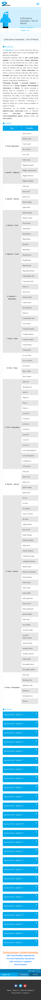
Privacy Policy (16, 993)
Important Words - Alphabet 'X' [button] (13, 924)
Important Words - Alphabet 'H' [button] (13, 778)
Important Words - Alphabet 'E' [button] (13, 751)
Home (9, 990)
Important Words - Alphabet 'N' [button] (13, 833)
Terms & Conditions (27, 990)
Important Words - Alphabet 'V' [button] (13, 906)
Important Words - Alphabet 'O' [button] (13, 842)
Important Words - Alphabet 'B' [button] (13, 724)
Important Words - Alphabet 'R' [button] (13, 869)
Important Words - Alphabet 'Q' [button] (13, 860)
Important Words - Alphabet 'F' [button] (13, 760)
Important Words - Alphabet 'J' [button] (13, 796)
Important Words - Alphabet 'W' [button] (14, 915)
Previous (23, 974)
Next (35, 974)
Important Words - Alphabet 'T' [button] (13, 888)
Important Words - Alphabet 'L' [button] (13, 815)
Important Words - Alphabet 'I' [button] (13, 787)
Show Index (32, 971)
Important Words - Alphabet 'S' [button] (13, 878)
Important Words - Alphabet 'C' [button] (13, 733)
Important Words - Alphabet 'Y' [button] (13, 933)
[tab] (20, 715)
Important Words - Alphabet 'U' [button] (13, 897)
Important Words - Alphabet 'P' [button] (13, 851)
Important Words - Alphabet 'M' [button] (13, 824)
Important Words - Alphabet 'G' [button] (13, 769)
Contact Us (26, 993)
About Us (16, 990)
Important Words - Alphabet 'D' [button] (13, 742)
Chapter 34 (24, 30)
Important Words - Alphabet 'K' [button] (13, 806)
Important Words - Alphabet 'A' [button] (13, 714)
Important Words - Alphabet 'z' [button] (13, 942)
